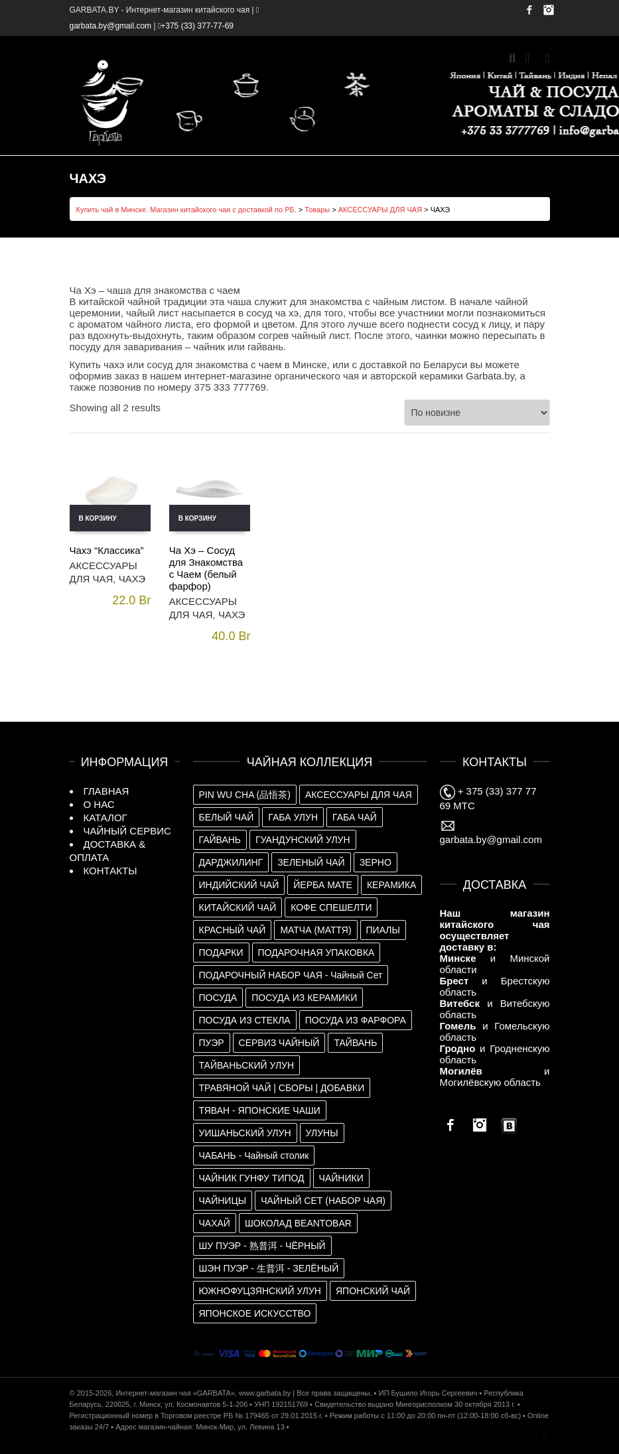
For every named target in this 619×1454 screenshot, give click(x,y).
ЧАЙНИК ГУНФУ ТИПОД (252, 1178)
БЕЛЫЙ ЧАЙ (226, 817)
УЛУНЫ (322, 1133)
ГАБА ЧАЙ (354, 817)
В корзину (98, 518)
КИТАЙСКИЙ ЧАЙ (238, 907)
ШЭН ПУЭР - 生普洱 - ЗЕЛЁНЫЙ (269, 1268)
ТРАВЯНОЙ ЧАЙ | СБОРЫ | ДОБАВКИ (282, 1088)
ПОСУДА (218, 997)
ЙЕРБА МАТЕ (322, 885)
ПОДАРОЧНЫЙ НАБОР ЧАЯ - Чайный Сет (291, 975)
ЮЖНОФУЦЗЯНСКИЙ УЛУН (260, 1291)
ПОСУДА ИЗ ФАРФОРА (355, 1020)
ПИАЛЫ (383, 930)
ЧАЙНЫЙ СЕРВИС (127, 830)
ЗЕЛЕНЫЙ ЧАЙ (311, 862)
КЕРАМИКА (391, 885)
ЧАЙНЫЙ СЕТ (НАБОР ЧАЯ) (323, 1200)
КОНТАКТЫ (110, 870)
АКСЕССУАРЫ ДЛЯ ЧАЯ (380, 210)
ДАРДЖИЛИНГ (231, 862)
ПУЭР (211, 1042)
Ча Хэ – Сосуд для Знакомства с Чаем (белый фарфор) (206, 568)
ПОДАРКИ (221, 952)
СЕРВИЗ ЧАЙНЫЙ (279, 1042)
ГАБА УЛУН (293, 817)
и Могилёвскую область (495, 1076)
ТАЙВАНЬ (355, 1042)
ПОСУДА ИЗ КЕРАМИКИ (304, 997)
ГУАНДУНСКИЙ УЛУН (302, 839)
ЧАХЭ (132, 578)
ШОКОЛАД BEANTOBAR (298, 1223)
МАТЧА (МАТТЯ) (315, 930)
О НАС (99, 804)
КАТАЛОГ (105, 817)
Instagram (549, 10)
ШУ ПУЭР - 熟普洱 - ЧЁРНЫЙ (262, 1245)
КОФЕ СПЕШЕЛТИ (331, 907)
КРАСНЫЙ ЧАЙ (232, 930)
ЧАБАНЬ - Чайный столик (254, 1155)
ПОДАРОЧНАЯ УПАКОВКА (316, 952)
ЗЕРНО (375, 862)
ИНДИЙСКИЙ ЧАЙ (239, 885)
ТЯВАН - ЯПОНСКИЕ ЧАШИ (259, 1110)
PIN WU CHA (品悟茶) (245, 794)
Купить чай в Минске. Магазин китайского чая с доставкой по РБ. (186, 210)
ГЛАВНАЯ (106, 791)
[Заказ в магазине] (477, 412)
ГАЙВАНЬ (220, 839)
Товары (317, 210)
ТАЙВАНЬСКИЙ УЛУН (247, 1065)
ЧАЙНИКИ (341, 1178)
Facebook (529, 10)
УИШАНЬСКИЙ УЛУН (245, 1133)
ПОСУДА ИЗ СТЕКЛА (245, 1020)
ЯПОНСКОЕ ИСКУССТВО (255, 1313)
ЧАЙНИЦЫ (223, 1200)
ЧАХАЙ (214, 1223)
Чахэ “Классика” (107, 550)
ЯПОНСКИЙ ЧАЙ (373, 1291)
